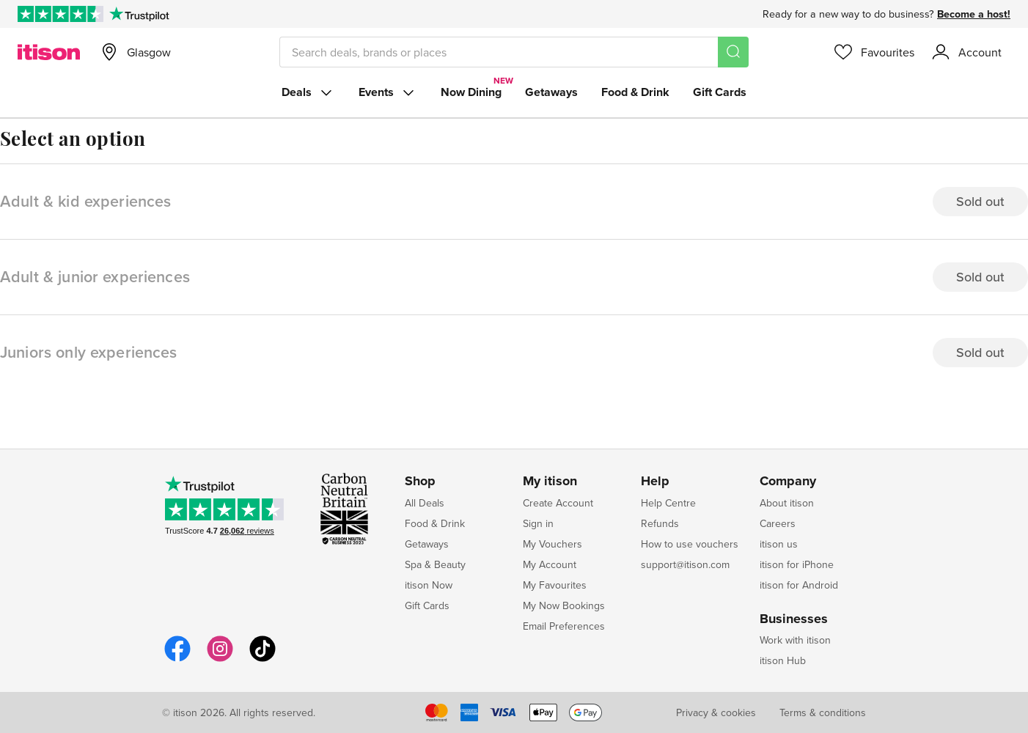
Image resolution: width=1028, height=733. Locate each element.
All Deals (424, 503)
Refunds (660, 523)
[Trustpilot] (139, 14)
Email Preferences (564, 626)
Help (655, 481)
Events (388, 92)
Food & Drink (635, 92)
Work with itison (795, 640)
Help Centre (668, 503)
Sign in (538, 523)
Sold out (980, 201)
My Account (549, 564)
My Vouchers (552, 544)
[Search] (733, 52)
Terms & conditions (822, 712)
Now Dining (471, 92)
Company (788, 481)
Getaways (551, 92)
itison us (779, 544)
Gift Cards (719, 92)
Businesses (794, 619)
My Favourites (555, 585)
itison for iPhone (797, 564)
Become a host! (973, 14)
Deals (308, 92)
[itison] (49, 52)
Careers (778, 523)
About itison (787, 503)
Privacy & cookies (716, 712)
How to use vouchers (689, 544)
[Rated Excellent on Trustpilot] (60, 14)
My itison (550, 481)
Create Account (558, 503)
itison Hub (783, 660)
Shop (420, 481)
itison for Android (799, 585)
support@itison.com (685, 564)
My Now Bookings (564, 605)
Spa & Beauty (435, 564)
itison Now (428, 585)
